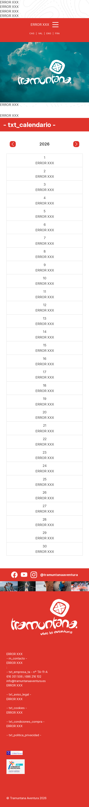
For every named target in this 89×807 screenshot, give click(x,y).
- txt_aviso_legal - (18, 694)
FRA (57, 33)
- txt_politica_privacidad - (23, 735)
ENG (48, 33)
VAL (40, 33)
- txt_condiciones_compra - (25, 721)
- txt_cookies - (16, 708)
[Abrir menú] (55, 24)
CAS (31, 33)
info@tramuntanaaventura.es (26, 681)
